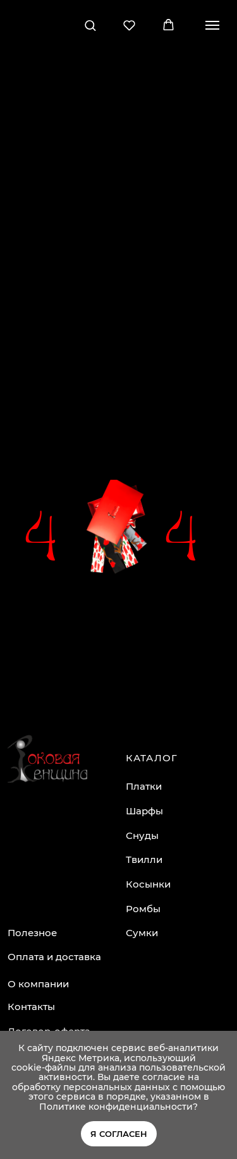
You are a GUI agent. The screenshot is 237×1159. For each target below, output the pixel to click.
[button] (90, 25)
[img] (48, 759)
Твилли (144, 859)
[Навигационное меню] (212, 25)
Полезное (32, 933)
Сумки (142, 933)
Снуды (142, 835)
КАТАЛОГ (152, 758)
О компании (38, 984)
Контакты (31, 1007)
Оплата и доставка (54, 957)
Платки (144, 786)
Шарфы (144, 811)
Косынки (148, 884)
